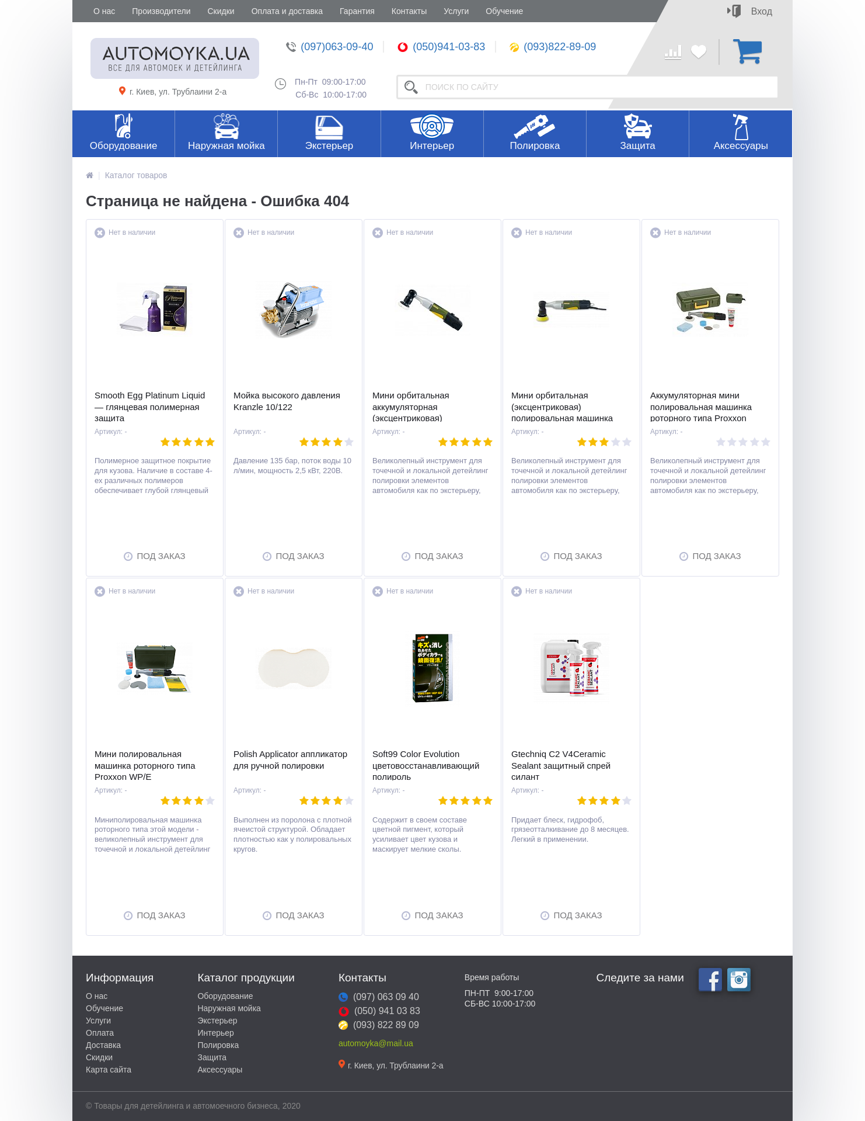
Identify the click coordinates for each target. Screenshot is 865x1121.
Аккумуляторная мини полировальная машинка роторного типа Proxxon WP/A (701, 412)
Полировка (535, 145)
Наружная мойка (226, 145)
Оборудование (124, 145)
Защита (637, 145)
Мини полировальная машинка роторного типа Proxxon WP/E (145, 765)
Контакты (409, 11)
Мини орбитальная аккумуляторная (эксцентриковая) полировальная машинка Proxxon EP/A (423, 418)
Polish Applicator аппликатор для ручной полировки (290, 760)
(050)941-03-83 (441, 47)
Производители (161, 11)
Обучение (504, 11)
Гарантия (357, 11)
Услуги (456, 11)
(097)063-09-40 (329, 47)
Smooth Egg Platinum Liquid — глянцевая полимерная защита (150, 406)
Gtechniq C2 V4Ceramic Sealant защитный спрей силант (561, 765)
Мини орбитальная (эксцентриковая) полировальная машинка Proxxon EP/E (562, 412)
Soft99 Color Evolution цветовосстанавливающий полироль (425, 765)
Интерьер (432, 145)
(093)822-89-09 (553, 47)
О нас (104, 11)
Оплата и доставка (287, 11)
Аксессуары (741, 145)
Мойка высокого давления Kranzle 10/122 (286, 401)
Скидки (220, 11)
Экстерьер (329, 145)
